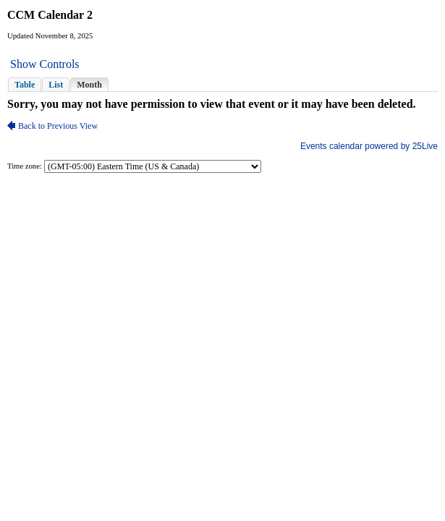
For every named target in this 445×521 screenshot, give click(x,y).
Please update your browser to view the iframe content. (222, 84)
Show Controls (45, 64)
